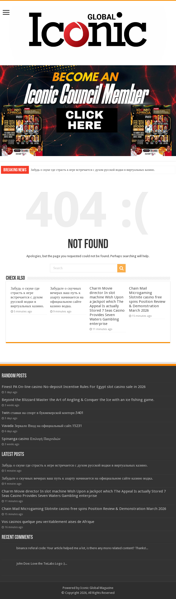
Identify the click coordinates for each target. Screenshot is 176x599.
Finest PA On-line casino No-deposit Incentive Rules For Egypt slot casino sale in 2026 (74, 387)
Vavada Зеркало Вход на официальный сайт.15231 (42, 426)
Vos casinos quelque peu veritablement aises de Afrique (48, 521)
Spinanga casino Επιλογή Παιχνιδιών (31, 439)
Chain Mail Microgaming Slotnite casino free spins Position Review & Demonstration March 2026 (147, 299)
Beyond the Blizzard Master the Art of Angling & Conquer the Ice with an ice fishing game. (78, 400)
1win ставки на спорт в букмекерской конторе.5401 (42, 413)
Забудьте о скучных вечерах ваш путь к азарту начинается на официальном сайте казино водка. (66, 297)
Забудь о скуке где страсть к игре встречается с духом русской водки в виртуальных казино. (93, 170)
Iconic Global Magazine (96, 588)
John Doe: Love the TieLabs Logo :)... (41, 563)
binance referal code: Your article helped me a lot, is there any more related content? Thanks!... (82, 548)
